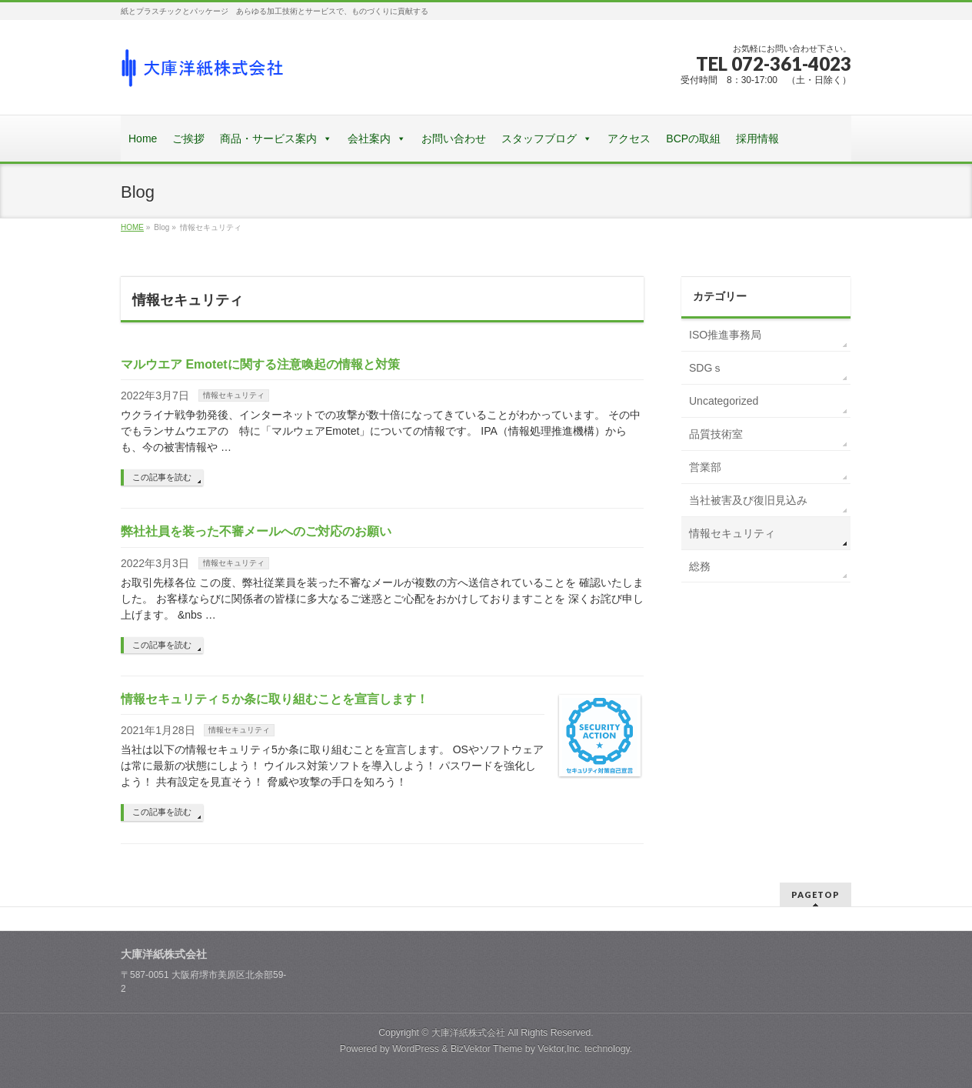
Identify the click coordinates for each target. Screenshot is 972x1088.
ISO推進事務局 (725, 335)
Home (142, 138)
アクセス (629, 138)
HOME (132, 227)
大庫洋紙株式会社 (468, 1032)
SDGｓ (706, 368)
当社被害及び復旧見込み (748, 500)
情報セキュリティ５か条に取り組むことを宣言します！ (274, 699)
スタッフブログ (539, 138)
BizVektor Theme (487, 1048)
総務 (700, 566)
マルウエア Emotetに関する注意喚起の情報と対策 (260, 364)
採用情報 (757, 138)
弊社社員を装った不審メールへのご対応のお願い (256, 531)
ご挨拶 (188, 138)
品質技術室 (716, 434)
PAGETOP (815, 894)
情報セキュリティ (234, 395)
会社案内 (369, 138)
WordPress (415, 1048)
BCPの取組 (693, 138)
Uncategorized (723, 401)
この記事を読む (161, 477)
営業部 (705, 467)
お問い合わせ (453, 138)
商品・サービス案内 (268, 138)
